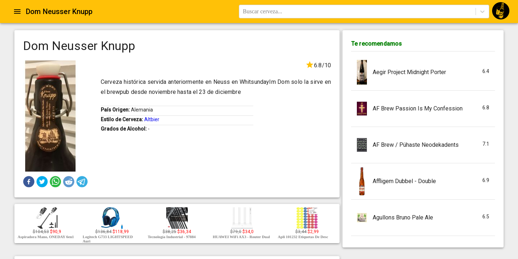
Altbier (151, 119)
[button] (29, 181)
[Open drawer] (17, 11)
